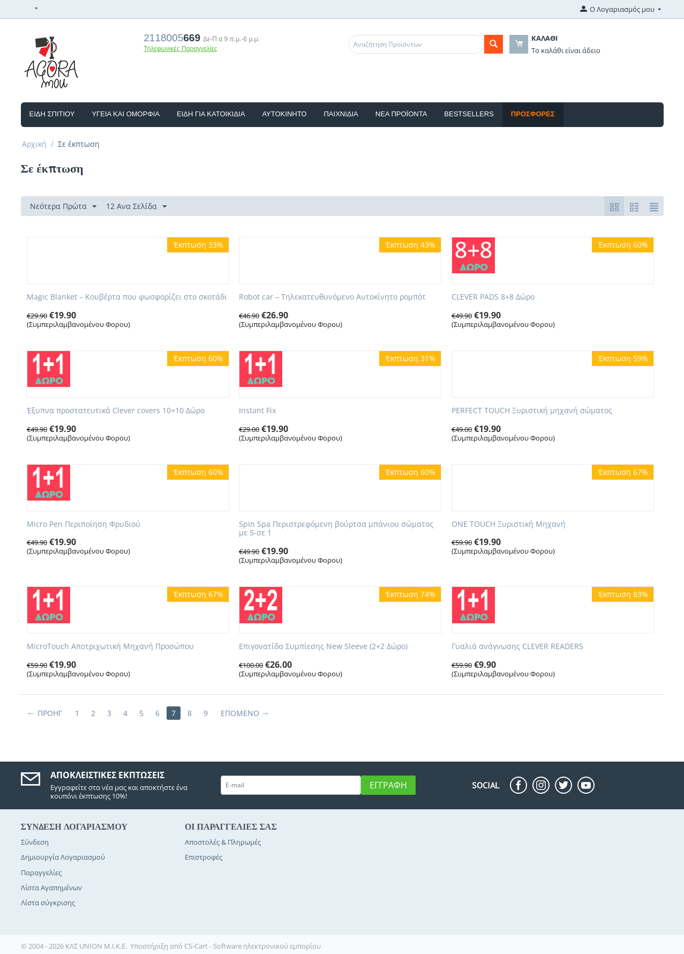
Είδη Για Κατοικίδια (211, 114)
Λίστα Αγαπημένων (51, 887)
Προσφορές (533, 114)
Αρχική (34, 144)
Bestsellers (469, 114)
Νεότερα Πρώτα (63, 206)
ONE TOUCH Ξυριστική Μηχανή (509, 524)
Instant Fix (257, 410)
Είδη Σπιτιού (52, 114)
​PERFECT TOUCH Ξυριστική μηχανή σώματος (532, 410)
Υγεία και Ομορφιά (126, 114)
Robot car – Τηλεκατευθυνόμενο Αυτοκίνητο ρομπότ (332, 297)
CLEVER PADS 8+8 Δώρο (493, 297)
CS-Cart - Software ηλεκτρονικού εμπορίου (252, 946)
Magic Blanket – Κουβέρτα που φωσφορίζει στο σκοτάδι (127, 297)
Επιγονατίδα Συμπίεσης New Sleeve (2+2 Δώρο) (323, 646)
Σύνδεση (35, 842)
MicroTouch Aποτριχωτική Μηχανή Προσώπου (110, 646)
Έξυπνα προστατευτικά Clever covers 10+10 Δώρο (116, 410)
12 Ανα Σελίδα (136, 206)
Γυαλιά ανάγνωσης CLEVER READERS (517, 646)
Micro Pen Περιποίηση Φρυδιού (83, 524)
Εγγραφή (388, 785)
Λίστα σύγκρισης (48, 902)
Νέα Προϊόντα (401, 114)
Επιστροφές (203, 857)
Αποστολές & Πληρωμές (223, 842)
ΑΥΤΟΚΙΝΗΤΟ (284, 114)
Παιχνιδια (341, 114)
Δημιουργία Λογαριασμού (63, 857)
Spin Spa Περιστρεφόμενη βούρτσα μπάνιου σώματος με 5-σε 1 (336, 529)
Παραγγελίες (41, 872)
